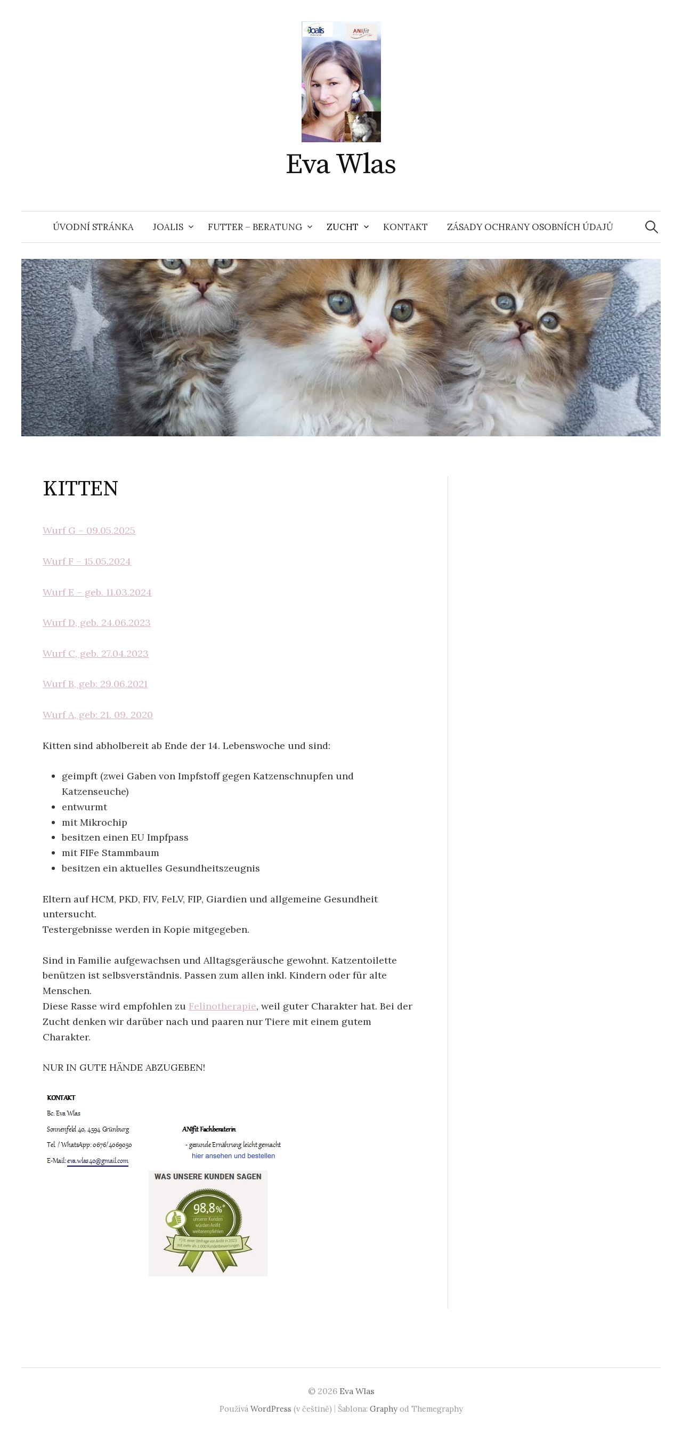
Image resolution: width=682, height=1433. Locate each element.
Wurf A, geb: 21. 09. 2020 (98, 715)
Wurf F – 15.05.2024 (87, 561)
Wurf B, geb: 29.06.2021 (95, 684)
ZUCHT (343, 227)
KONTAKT (405, 227)
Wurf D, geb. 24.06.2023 (97, 622)
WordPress (270, 1409)
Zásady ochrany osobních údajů (530, 227)
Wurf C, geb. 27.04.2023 (96, 653)
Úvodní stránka (93, 227)
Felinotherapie (222, 1006)
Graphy (383, 1409)
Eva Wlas (341, 164)
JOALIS (168, 227)
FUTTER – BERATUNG (255, 227)
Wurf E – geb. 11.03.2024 (97, 592)
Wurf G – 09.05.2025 (89, 530)
